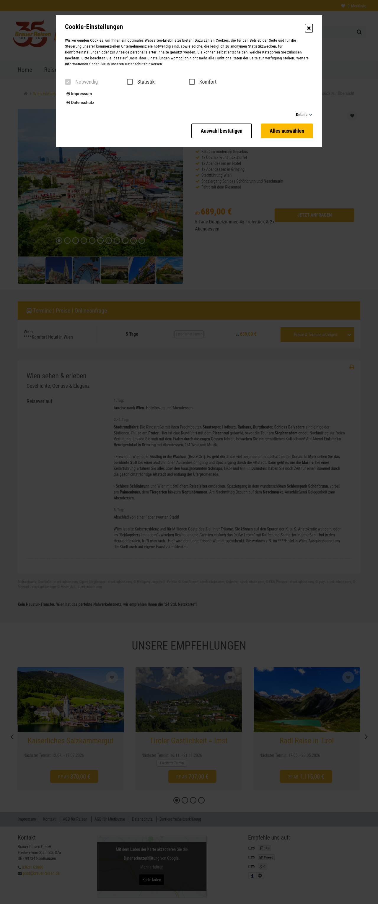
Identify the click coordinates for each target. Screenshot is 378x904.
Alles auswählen (287, 131)
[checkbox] (68, 82)
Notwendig (81, 82)
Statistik (141, 82)
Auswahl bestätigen (221, 131)
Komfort (202, 82)
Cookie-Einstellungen (94, 27)
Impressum (79, 93)
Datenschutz (80, 102)
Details (301, 114)
